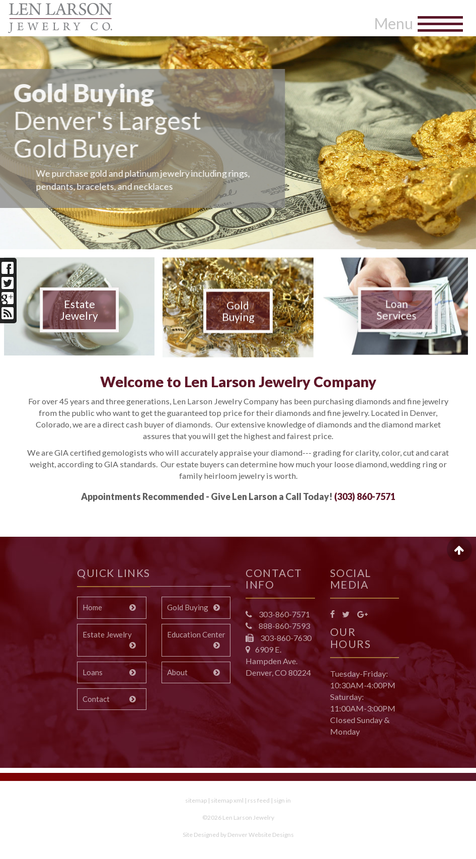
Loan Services (397, 316)
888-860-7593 (283, 625)
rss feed (259, 800)
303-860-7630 (285, 637)
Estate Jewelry (79, 310)
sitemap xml (227, 800)
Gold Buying (238, 317)
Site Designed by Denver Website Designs (238, 834)
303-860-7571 (283, 614)
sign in (282, 800)
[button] (28, 138)
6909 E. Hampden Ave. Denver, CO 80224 (278, 661)
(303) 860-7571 (364, 496)
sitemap (196, 800)
